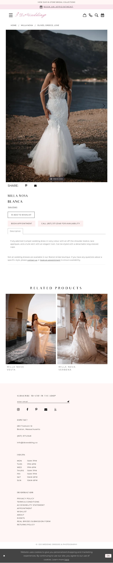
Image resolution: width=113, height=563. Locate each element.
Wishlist (22, 512)
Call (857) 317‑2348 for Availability (61, 224)
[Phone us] (90, 15)
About (20, 515)
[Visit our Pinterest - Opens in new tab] (36, 410)
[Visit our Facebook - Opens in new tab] (27, 410)
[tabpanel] (56, 106)
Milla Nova (27, 25)
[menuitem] (11, 15)
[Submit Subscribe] (66, 402)
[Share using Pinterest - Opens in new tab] (26, 185)
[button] (11, 15)
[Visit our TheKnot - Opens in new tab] (55, 410)
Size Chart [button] (12, 207)
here (66, 560)
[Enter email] (43, 402)
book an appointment (50, 260)
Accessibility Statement (31, 505)
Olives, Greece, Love (48, 25)
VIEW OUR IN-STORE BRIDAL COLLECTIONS (56, 2)
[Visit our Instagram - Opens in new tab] (18, 410)
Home (14, 25)
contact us (32, 260)
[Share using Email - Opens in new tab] (35, 185)
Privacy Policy (25, 499)
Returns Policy (26, 525)
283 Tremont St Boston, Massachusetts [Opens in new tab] (28, 428)
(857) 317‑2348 (24, 436)
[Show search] (96, 15)
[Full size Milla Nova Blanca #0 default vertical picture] (56, 106)
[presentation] (31, 329)
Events (21, 518)
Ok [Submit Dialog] (108, 556)
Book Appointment (21, 224)
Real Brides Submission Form (34, 522)
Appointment (24, 509)
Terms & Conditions (28, 502)
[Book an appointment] (56, 6)
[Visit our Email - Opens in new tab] (45, 410)
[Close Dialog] (4, 556)
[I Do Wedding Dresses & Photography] (30, 15)
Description (15, 231)
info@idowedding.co (27, 443)
